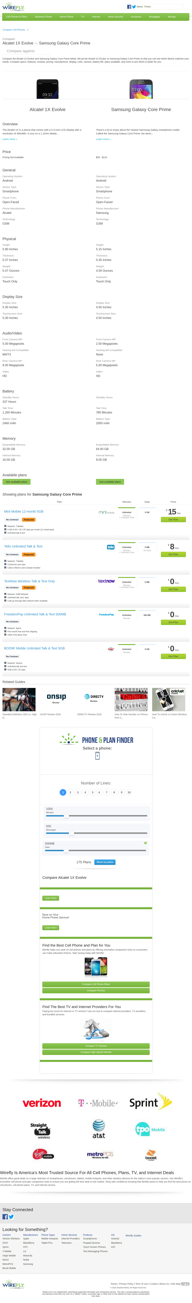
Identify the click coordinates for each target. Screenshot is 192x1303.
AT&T (5, 1242)
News (140, 6)
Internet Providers (67, 1238)
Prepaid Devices (87, 1242)
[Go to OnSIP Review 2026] (56, 699)
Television (64, 1242)
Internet (96, 16)
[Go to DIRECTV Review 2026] (93, 699)
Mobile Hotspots (48, 1238)
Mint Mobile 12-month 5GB (23, 511)
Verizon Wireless (10, 1238)
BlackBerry (27, 1242)
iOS (107, 1246)
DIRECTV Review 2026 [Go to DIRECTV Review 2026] (89, 714)
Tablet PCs (45, 1242)
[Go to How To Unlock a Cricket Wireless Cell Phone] (168, 699)
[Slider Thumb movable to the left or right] (66, 817)
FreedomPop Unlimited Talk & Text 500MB (35, 614)
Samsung (26, 1262)
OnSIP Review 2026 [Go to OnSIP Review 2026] (50, 714)
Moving (171, 16)
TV (82, 16)
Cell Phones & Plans (16, 16)
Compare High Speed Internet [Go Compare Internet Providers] (96, 1052)
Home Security (115, 16)
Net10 (5, 1258)
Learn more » (9, 139)
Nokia (24, 1258)
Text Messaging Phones (90, 1250)
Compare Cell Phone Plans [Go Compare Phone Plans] (96, 984)
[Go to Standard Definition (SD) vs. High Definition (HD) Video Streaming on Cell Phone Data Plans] (19, 699)
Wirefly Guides (126, 1235)
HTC (24, 1246)
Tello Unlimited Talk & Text (23, 546)
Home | (114, 1282)
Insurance (136, 16)
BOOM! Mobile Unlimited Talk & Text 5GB (34, 648)
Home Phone (66, 16)
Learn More (51, 898)
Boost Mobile (8, 1266)
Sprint (5, 1246)
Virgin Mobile (8, 1254)
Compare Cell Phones (13, 29)
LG (23, 1250)
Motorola (26, 1254)
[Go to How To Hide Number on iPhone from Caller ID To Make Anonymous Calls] (131, 699)
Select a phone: (97, 748)
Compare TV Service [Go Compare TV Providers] (96, 1046)
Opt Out (185, 1282)
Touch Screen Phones (89, 1246)
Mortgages (154, 16)
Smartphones (85, 1238)
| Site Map (175, 1282)
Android (109, 1238)
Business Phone (43, 16)
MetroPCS (7, 1262)
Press (147, 6)
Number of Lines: (96, 783)
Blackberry (111, 1242)
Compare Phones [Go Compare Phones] (96, 990)
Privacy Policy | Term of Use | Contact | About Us (144, 1282)
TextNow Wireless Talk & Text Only (29, 581)
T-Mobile (6, 1250)
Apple (24, 1238)
